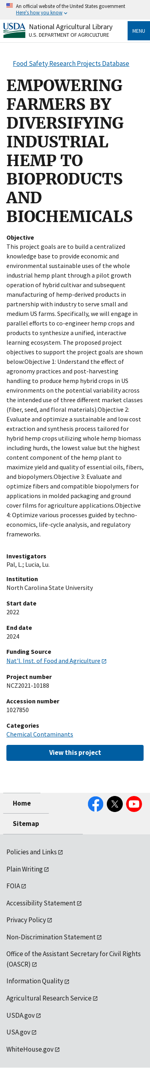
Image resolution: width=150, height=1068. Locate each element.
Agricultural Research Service (49, 998)
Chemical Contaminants (39, 734)
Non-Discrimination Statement (51, 937)
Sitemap (26, 823)
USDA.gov (20, 1015)
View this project (75, 752)
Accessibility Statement (41, 903)
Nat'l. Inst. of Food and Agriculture (53, 661)
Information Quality (34, 981)
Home (22, 803)
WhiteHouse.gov (30, 1049)
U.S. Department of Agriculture (69, 34)
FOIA (13, 885)
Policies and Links (31, 852)
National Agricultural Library (70, 26)
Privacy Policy (26, 919)
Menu (138, 30)
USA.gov (18, 1032)
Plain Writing (24, 869)
